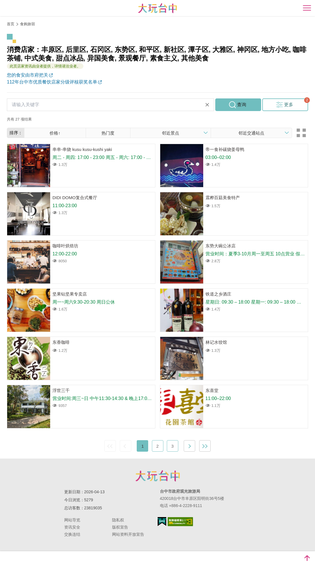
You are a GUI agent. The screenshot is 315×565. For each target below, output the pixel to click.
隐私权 (118, 520)
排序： (15, 132)
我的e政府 (162, 521)
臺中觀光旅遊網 (157, 8)
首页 (10, 24)
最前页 (110, 446)
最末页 (205, 446)
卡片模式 (301, 132)
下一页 (189, 446)
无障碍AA (180, 521)
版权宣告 (120, 527)
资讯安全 (72, 527)
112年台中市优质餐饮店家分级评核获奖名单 (52, 81)
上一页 (125, 446)
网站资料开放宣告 (128, 534)
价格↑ (55, 133)
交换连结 (72, 534)
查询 (241, 104)
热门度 (107, 133)
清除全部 (207, 104)
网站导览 (72, 520)
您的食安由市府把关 (27, 75)
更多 (288, 104)
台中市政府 (158, 475)
